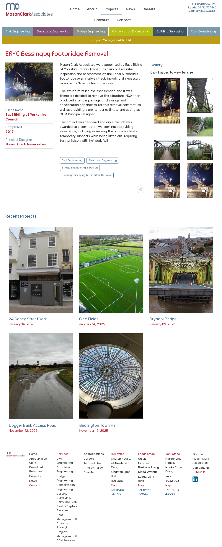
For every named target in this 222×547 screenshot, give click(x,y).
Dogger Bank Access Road (32, 425)
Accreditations (94, 454)
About (92, 9)
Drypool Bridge (162, 319)
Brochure (101, 20)
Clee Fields (88, 319)
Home (75, 9)
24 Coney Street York (28, 319)
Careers (148, 9)
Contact (124, 20)
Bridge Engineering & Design (80, 167)
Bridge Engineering (91, 31)
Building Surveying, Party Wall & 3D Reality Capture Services (67, 502)
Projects (111, 9)
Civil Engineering (18, 31)
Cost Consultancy (203, 31)
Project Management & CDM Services (67, 536)
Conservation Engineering (130, 31)
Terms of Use (92, 463)
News (130, 9)
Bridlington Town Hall (98, 425)
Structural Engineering (53, 31)
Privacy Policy (93, 467)
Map (114, 485)
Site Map (89, 472)
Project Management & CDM (111, 40)
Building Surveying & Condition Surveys (87, 174)
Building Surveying (170, 31)
